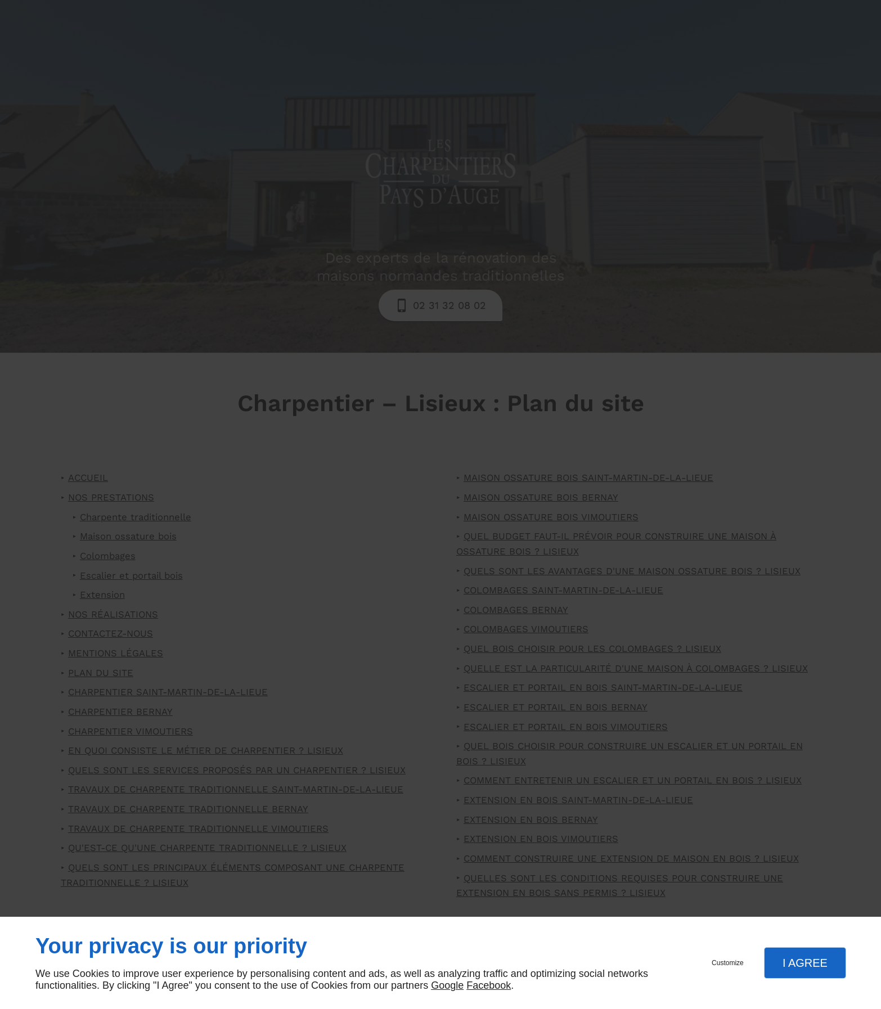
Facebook (488, 985)
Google (447, 985)
